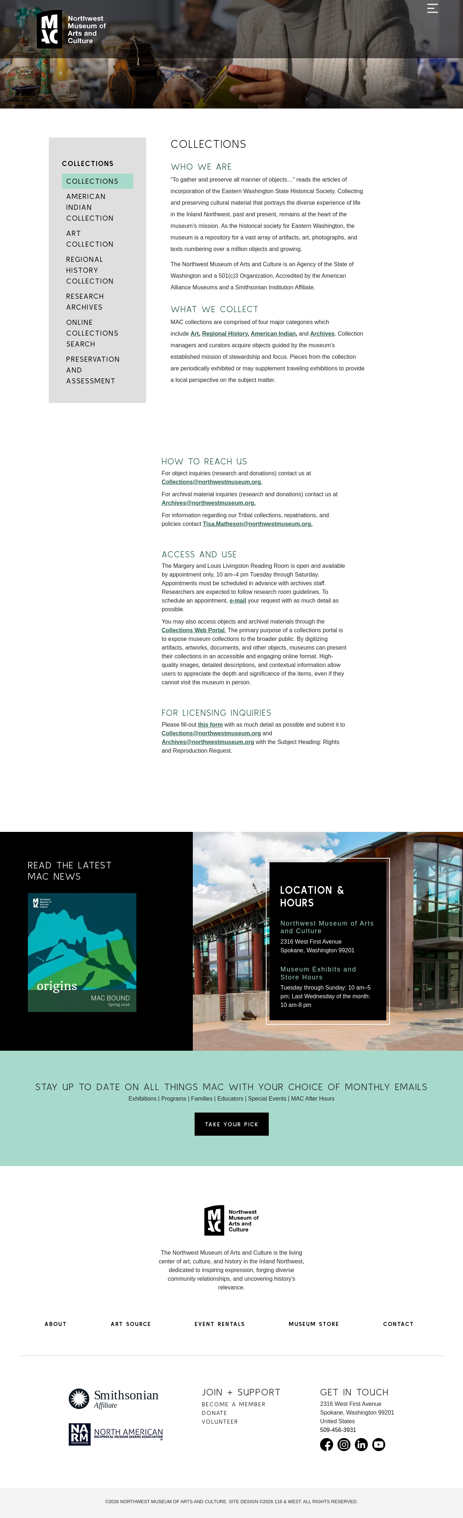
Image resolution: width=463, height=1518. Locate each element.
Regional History (225, 334)
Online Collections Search (92, 333)
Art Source (131, 1324)
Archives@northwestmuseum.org (208, 742)
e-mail (238, 601)
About (55, 1324)
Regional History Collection (90, 270)
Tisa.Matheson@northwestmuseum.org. (258, 524)
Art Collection (90, 238)
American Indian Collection (90, 207)
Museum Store (314, 1324)
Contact (398, 1324)
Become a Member (234, 1404)
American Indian (273, 334)
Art (195, 334)
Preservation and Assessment (93, 370)
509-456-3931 (338, 1430)
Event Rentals (220, 1324)
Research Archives (85, 301)
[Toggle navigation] (432, 29)
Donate (215, 1412)
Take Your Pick (232, 1124)
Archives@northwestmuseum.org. (209, 503)
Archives (322, 334)
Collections (88, 163)
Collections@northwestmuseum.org (211, 733)
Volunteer (220, 1421)
